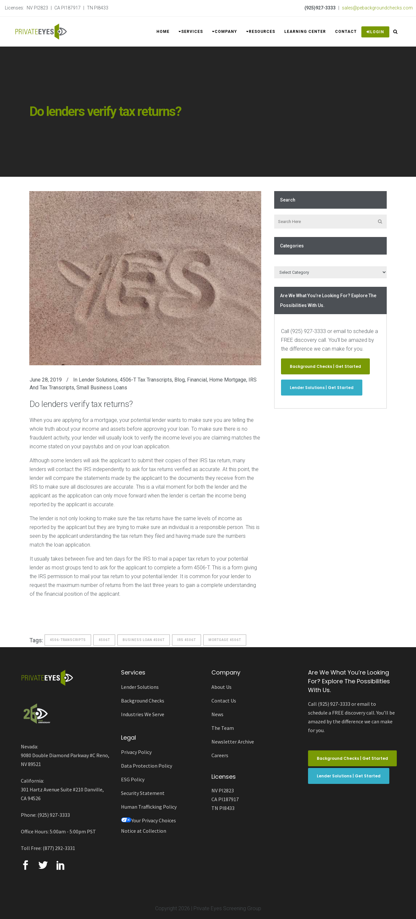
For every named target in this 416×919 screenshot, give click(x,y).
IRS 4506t (186, 640)
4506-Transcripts (68, 640)
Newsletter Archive (232, 741)
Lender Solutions (98, 380)
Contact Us (223, 700)
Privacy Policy (136, 752)
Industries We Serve (142, 714)
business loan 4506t (144, 640)
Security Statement (143, 793)
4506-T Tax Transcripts (146, 380)
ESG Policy (132, 779)
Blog (179, 380)
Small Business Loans (101, 387)
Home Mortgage (227, 380)
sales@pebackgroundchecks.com (377, 7)
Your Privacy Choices (148, 820)
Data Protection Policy (146, 765)
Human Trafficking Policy (149, 806)
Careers (219, 755)
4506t (104, 640)
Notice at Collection (143, 831)
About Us (221, 687)
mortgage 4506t (224, 640)
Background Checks (142, 700)
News (217, 714)
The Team (222, 728)
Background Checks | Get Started (325, 366)
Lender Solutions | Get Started (322, 387)
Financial (197, 380)
